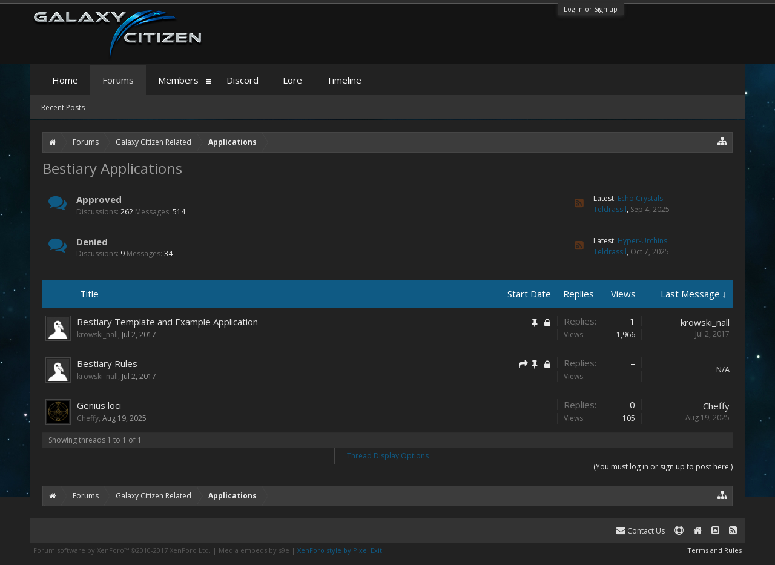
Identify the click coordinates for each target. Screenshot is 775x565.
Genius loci (99, 405)
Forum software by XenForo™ (122, 550)
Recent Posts (63, 107)
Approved (99, 199)
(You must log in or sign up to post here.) (663, 466)
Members (178, 80)
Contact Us (640, 531)
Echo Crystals (640, 198)
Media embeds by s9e (254, 550)
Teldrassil (610, 209)
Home (65, 80)
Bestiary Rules (107, 363)
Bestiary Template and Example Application (167, 322)
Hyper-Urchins (642, 241)
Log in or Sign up (591, 8)
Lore (292, 80)
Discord (242, 80)
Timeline (343, 80)
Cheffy (88, 418)
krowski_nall (97, 334)
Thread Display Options (388, 456)
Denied (92, 242)
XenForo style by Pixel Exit (339, 550)
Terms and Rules (714, 550)
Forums (118, 80)
